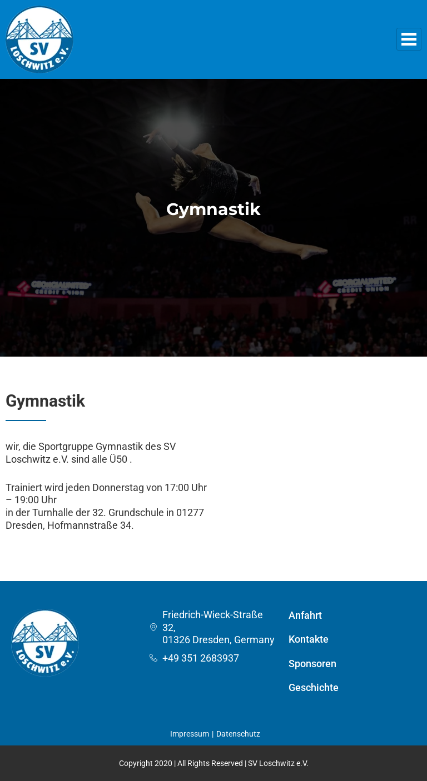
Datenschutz (238, 733)
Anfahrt (305, 615)
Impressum (189, 733)
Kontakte (309, 639)
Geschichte (314, 687)
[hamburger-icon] (408, 39)
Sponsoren (312, 663)
